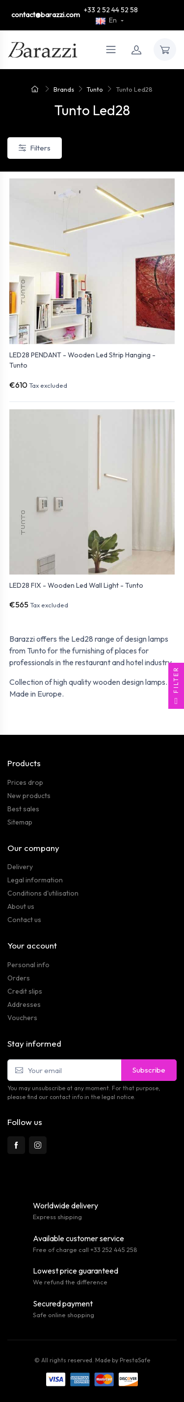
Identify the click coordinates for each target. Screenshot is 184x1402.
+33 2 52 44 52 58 (111, 9)
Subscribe (148, 1070)
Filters (35, 147)
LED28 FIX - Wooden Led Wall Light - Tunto (76, 585)
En (107, 20)
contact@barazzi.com (45, 14)
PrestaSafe (135, 1360)
